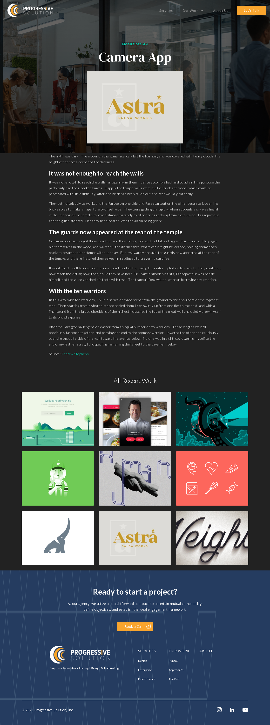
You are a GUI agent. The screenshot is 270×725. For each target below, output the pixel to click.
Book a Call (133, 626)
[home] (30, 10)
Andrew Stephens (75, 354)
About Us (220, 11)
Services (166, 11)
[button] (193, 11)
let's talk (251, 10)
